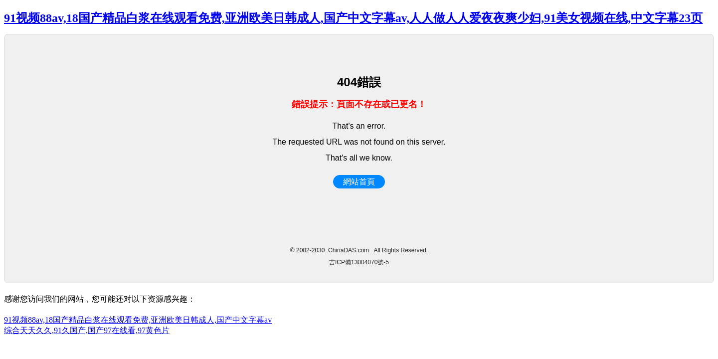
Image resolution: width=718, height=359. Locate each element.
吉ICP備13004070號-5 (359, 262)
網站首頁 (359, 182)
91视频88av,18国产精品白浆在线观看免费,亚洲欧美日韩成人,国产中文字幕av (138, 320)
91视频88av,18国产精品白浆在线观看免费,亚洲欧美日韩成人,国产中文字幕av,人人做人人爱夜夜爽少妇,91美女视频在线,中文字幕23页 (353, 17)
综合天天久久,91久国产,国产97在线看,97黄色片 (87, 330)
